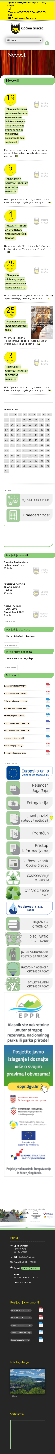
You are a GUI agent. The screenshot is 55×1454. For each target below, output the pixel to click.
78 (24, 461)
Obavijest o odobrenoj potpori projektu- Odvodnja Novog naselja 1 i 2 (15, 281)
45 (18, 440)
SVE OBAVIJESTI (11, 645)
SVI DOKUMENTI (11, 763)
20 (12, 425)
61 (18, 450)
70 (24, 456)
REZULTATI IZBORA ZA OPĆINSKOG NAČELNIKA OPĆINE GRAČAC (16, 231)
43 (6, 440)
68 (12, 456)
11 (6, 420)
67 (6, 456)
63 (30, 450)
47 (30, 440)
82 (48, 461)
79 (30, 461)
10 (49, 414)
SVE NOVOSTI (10, 621)
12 (12, 420)
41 (42, 435)
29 (18, 430)
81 (42, 461)
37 (18, 435)
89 (42, 466)
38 (24, 435)
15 (30, 420)
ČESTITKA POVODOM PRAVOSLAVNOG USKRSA (14, 587)
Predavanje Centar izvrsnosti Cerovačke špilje (16, 325)
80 (36, 461)
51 (6, 445)
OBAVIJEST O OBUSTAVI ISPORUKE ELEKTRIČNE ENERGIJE (16, 185)
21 (18, 425)
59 (6, 450)
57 (42, 445)
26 (48, 425)
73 (42, 456)
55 (30, 445)
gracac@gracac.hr (27, 18)
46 (24, 440)
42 (48, 435)
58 (48, 445)
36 (12, 435)
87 (30, 466)
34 (48, 430)
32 (36, 430)
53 (18, 445)
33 (42, 430)
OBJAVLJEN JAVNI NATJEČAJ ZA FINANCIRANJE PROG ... (15, 609)
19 (6, 425)
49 (42, 440)
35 (6, 435)
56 (36, 445)
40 (36, 435)
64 (36, 450)
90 (48, 466)
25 (42, 425)
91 (6, 471)
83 (6, 466)
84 (12, 466)
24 (36, 425)
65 (42, 450)
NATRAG (8, 491)
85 (18, 466)
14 (24, 420)
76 (12, 461)
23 (30, 425)
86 (24, 466)
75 (6, 461)
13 (18, 420)
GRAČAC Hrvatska (28, 535)
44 (12, 440)
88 (36, 466)
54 (24, 445)
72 (36, 456)
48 (36, 440)
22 (24, 425)
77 (18, 461)
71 (30, 456)
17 (42, 420)
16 (36, 420)
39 (30, 435)
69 (18, 456)
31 (30, 430)
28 (12, 430)
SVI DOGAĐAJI (10, 667)
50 (48, 440)
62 (24, 450)
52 (12, 445)
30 (24, 430)
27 (6, 430)
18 (48, 420)
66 (48, 450)
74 (48, 456)
